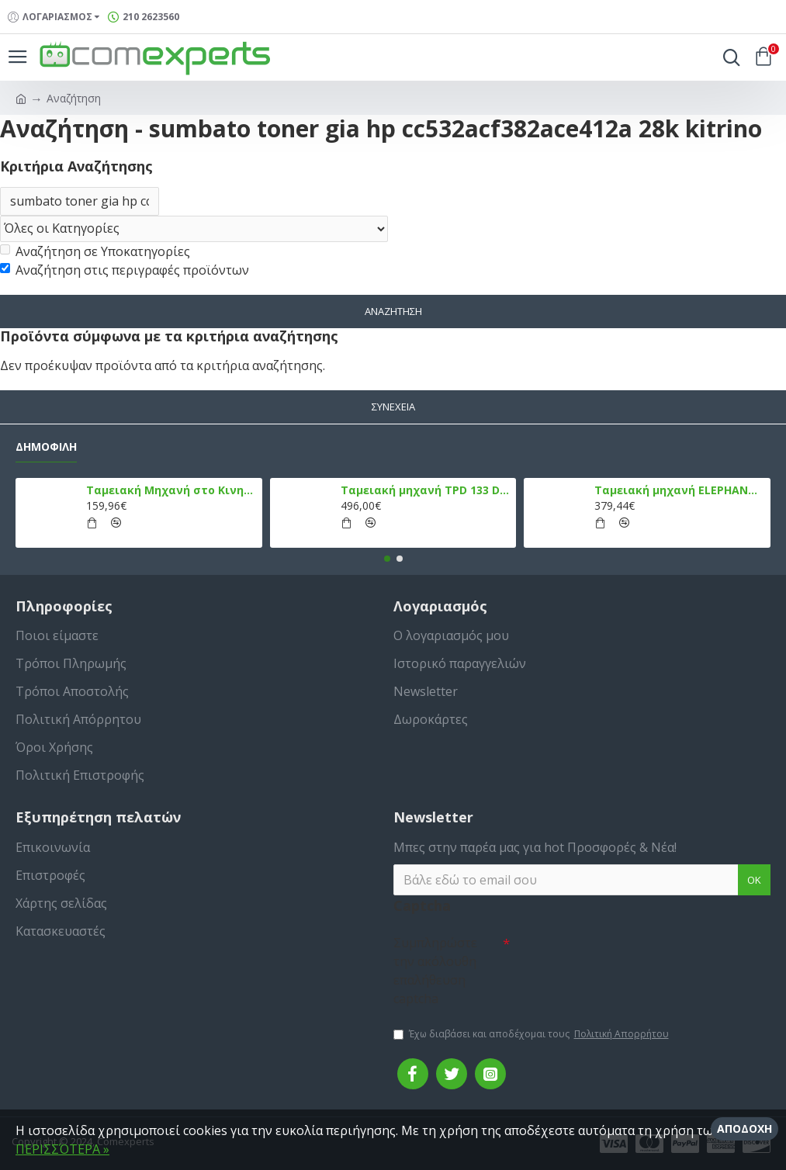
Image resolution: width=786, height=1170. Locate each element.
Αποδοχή (744, 1128)
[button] (387, 559)
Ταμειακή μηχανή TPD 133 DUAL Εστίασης (426, 490)
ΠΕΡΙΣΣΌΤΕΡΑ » (62, 1149)
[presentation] (618, 956)
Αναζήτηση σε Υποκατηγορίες (95, 252)
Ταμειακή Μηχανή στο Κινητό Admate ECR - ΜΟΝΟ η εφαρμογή (171, 490)
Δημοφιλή (46, 447)
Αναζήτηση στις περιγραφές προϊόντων (124, 270)
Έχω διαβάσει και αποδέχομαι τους (532, 1034)
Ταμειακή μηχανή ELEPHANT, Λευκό (679, 490)
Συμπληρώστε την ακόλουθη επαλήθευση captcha (435, 970)
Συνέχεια (393, 407)
